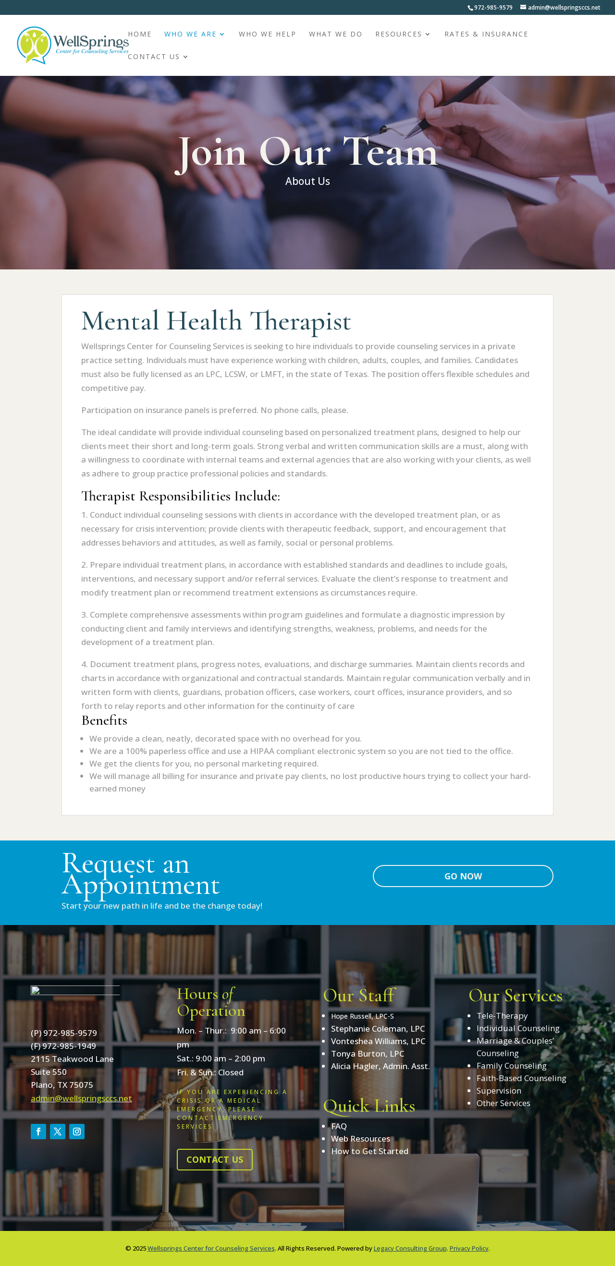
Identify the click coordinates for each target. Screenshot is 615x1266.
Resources (398, 34)
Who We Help (267, 34)
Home (140, 34)
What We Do (336, 34)
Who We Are (190, 34)
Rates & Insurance (486, 34)
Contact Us (154, 57)
